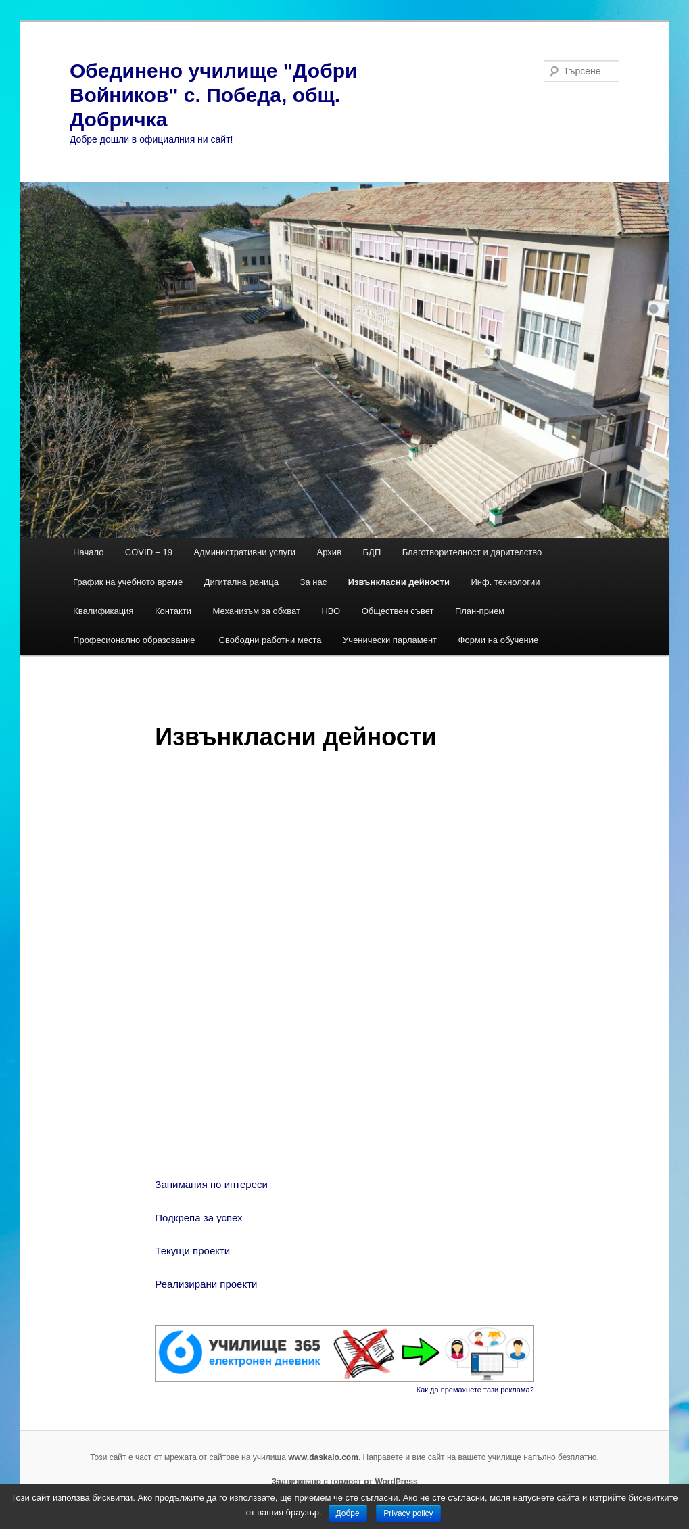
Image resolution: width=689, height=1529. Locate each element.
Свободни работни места (270, 640)
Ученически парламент (390, 640)
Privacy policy (408, 1513)
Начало (88, 552)
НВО (330, 611)
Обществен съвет (398, 611)
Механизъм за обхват (256, 611)
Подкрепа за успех (198, 1217)
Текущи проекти (192, 1250)
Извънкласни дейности (399, 582)
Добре (348, 1513)
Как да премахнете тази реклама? (475, 1390)
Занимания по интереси (214, 1184)
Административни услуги (244, 552)
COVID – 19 (148, 552)
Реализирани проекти (206, 1284)
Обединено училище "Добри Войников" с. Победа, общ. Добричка (214, 95)
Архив (329, 552)
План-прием (479, 611)
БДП (372, 552)
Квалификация (103, 611)
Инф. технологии (505, 582)
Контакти (173, 611)
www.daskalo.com (323, 1457)
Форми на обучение (498, 640)
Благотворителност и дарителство (472, 552)
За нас (313, 582)
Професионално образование (135, 640)
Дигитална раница (241, 582)
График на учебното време (128, 582)
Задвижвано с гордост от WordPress (344, 1481)
